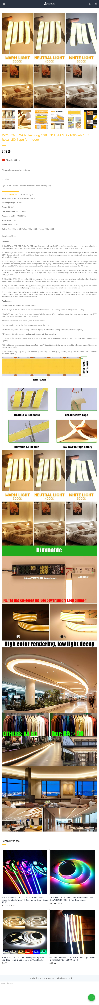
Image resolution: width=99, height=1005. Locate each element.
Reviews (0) (27, 194)
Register (9, 983)
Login (3, 983)
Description (10, 194)
